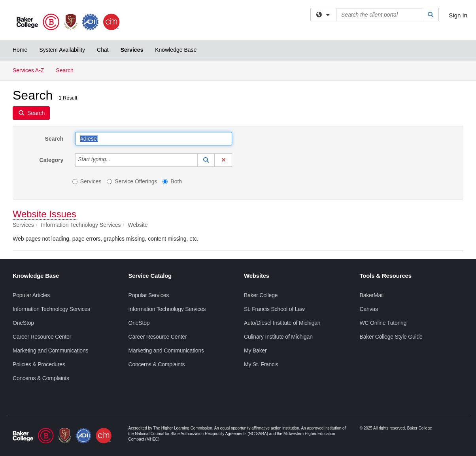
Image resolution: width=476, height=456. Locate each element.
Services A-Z (28, 70)
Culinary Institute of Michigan (278, 337)
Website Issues (44, 214)
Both (172, 181)
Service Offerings (132, 181)
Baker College (261, 295)
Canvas (369, 309)
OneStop (23, 323)
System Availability (62, 50)
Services (132, 50)
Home (20, 50)
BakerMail (371, 295)
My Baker (255, 350)
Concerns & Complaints (41, 378)
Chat (103, 50)
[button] (206, 160)
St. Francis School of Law (274, 309)
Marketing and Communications (50, 350)
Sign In (458, 15)
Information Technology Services (51, 309)
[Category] (115, 160)
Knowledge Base (175, 50)
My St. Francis (261, 364)
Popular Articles (31, 295)
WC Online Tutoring (383, 323)
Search (67, 69)
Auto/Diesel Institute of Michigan (282, 323)
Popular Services (148, 295)
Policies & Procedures (39, 364)
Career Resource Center (42, 337)
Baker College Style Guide (391, 337)
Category (52, 160)
